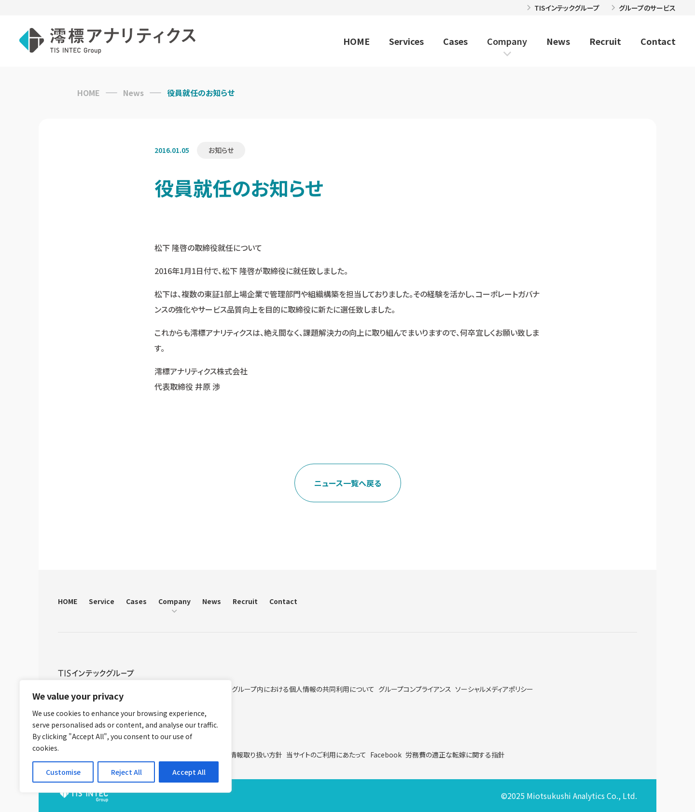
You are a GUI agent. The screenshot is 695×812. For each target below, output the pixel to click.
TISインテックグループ (566, 8)
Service (101, 601)
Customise (63, 772)
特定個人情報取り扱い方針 (242, 754)
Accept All (189, 772)
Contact (658, 41)
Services (406, 41)
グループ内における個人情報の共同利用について (303, 689)
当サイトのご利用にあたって (326, 754)
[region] (125, 736)
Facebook (386, 754)
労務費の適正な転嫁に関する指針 (455, 754)
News (558, 41)
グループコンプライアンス (414, 689)
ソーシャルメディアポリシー (494, 689)
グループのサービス (647, 8)
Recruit (605, 41)
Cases (455, 41)
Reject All (126, 772)
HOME (356, 41)
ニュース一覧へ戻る (347, 483)
